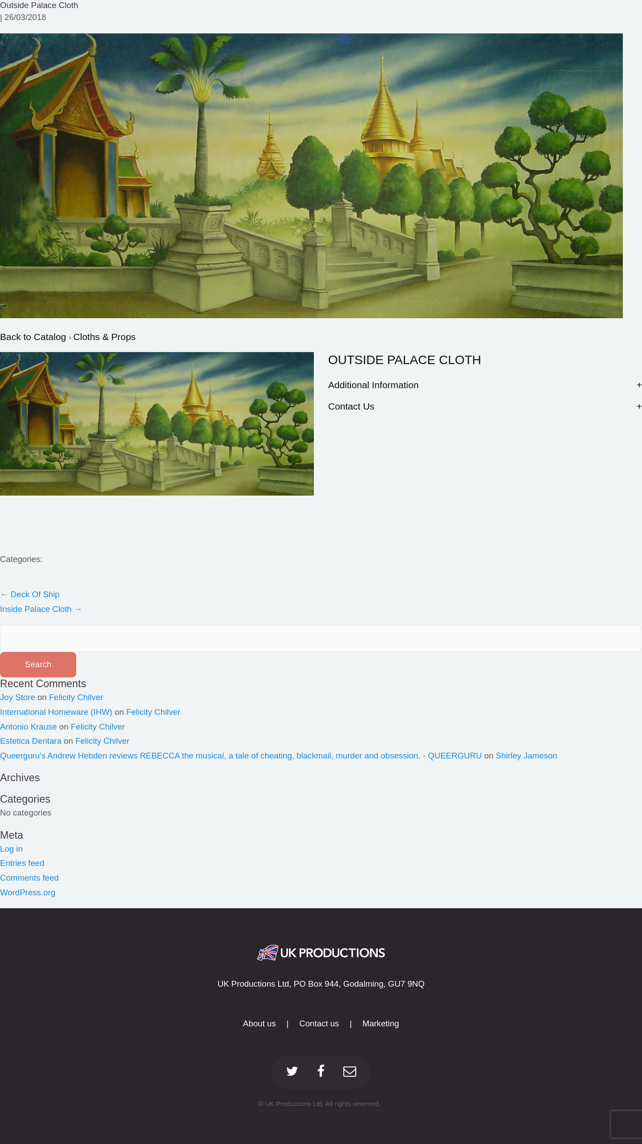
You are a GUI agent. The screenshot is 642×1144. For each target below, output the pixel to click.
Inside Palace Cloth (41, 609)
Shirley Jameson (526, 755)
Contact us (319, 1023)
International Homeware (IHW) (56, 712)
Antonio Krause (28, 726)
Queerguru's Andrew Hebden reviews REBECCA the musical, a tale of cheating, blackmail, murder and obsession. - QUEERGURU (241, 755)
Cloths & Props (104, 337)
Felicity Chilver (76, 697)
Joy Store (17, 697)
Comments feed (29, 877)
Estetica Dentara (31, 741)
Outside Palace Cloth (39, 5)
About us (259, 1023)
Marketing (380, 1023)
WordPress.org (27, 892)
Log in (11, 848)
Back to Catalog (34, 337)
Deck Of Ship (30, 594)
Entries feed (22, 863)
